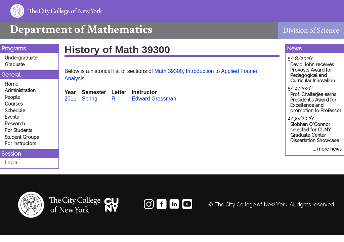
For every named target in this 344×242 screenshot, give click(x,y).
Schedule (15, 110)
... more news (327, 149)
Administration (20, 90)
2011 (70, 99)
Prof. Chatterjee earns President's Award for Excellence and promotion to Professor (315, 102)
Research (15, 123)
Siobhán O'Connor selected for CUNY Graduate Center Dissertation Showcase (314, 132)
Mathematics (76, 29)
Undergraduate (21, 58)
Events (12, 117)
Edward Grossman (154, 99)
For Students (18, 130)
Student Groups (22, 137)
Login (11, 162)
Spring (89, 99)
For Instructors (20, 143)
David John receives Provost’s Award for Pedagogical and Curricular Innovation (312, 72)
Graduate (15, 64)
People (12, 97)
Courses (14, 104)
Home (11, 84)
